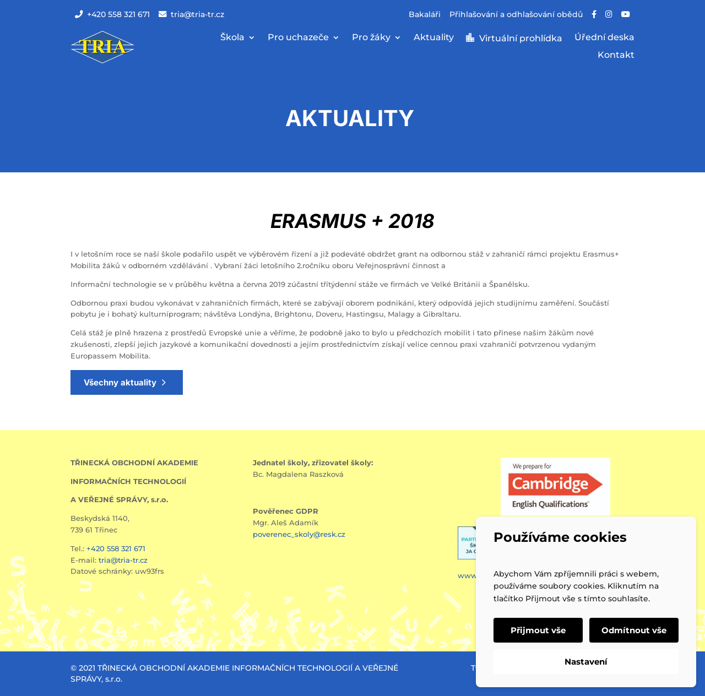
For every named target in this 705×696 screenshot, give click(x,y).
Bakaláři (425, 14)
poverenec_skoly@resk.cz (299, 534)
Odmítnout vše (633, 630)
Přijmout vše (538, 630)
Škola (232, 38)
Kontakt (616, 55)
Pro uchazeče (298, 38)
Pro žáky (371, 38)
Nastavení (586, 661)
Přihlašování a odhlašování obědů (516, 14)
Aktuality (434, 38)
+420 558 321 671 (112, 14)
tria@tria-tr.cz (191, 14)
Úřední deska (604, 38)
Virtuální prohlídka (520, 39)
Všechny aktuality (120, 382)
